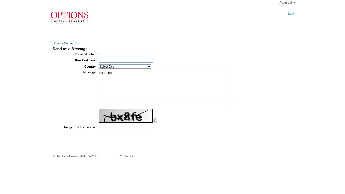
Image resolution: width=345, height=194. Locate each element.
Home (57, 43)
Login (292, 13)
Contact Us (71, 43)
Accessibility (288, 2)
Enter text (165, 87)
